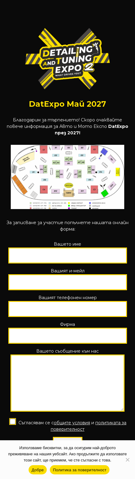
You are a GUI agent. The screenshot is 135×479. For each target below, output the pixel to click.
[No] (127, 460)
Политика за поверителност (79, 470)
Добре (38, 470)
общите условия (72, 427)
